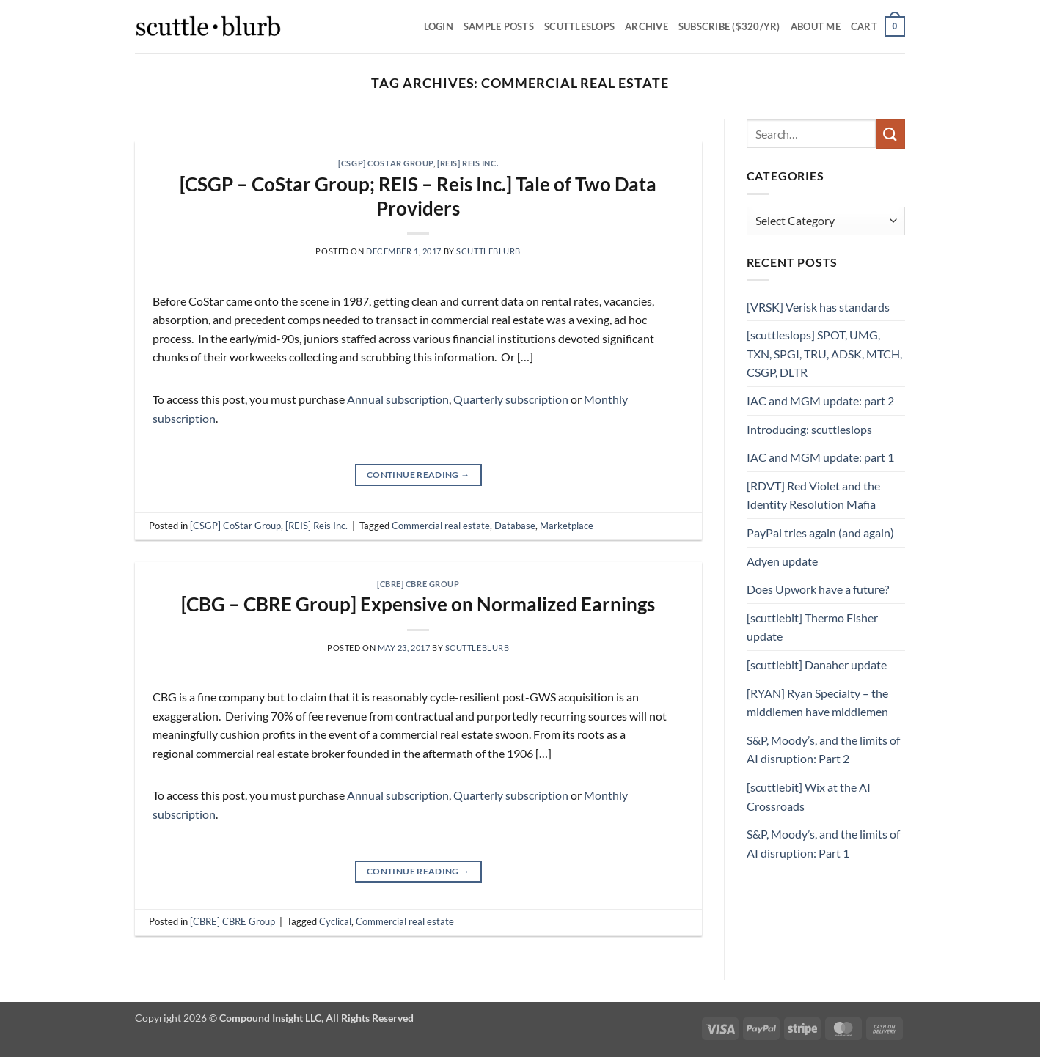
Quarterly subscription (510, 399)
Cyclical (335, 921)
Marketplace (566, 525)
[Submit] (890, 133)
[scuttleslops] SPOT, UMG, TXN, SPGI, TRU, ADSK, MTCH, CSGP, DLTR (824, 353)
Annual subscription (398, 399)
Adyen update (782, 561)
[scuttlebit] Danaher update (817, 664)
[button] (878, 26)
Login (438, 26)
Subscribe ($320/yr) (729, 26)
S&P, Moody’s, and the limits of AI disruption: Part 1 (823, 843)
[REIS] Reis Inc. (467, 163)
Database (514, 525)
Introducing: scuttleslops (809, 429)
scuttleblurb (488, 251)
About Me (816, 26)
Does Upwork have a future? (818, 589)
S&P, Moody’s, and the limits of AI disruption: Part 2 (823, 749)
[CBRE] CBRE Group (418, 584)
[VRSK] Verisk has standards (818, 307)
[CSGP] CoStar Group (385, 163)
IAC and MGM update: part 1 (820, 457)
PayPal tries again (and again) (820, 532)
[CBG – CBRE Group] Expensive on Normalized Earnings (418, 604)
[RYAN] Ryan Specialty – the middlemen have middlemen (817, 702)
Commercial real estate (441, 525)
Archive (646, 26)
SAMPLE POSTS (499, 26)
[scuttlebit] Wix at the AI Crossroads (809, 796)
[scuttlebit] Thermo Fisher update (812, 627)
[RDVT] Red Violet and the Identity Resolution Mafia (813, 495)
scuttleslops (579, 26)
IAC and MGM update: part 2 (820, 401)
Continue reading (418, 475)
